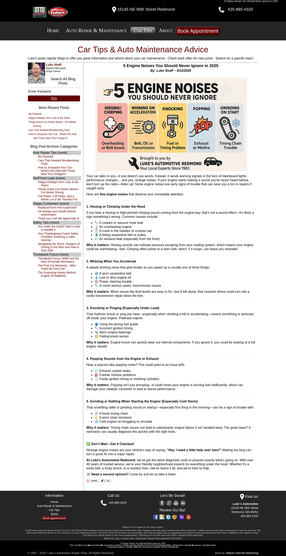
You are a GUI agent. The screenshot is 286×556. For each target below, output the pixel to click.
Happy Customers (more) (51, 203)
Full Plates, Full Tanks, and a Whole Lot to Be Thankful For (58, 198)
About (166, 30)
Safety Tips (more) (46, 222)
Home (53, 30)
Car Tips (143, 30)
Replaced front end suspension (57, 207)
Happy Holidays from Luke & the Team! (49, 118)
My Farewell (35, 114)
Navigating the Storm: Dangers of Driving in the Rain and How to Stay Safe (59, 247)
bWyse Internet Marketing (242, 553)
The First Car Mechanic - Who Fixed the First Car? (57, 267)
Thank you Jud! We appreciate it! (58, 218)
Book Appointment (197, 31)
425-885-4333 (240, 9)
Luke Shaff (54, 64)
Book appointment (54, 518)
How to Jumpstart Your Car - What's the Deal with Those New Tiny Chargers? (56, 171)
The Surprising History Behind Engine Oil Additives (57, 274)
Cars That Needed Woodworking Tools (49, 130)
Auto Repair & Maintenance (96, 30)
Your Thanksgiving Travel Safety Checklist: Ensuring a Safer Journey (58, 237)
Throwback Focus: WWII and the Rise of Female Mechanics (58, 260)
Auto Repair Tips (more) (50, 152)
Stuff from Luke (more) (49, 178)
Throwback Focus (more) (51, 254)
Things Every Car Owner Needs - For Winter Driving (59, 190)
